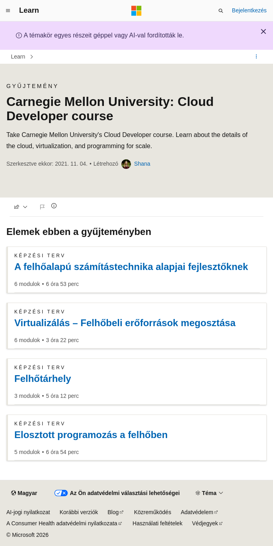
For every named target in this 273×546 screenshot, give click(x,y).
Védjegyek (205, 523)
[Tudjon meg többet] (54, 206)
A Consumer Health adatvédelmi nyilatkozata (61, 523)
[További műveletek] (256, 57)
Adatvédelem (197, 512)
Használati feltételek (157, 523)
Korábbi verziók (79, 512)
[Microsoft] (136, 11)
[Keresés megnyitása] (221, 11)
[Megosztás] (21, 207)
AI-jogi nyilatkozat (28, 512)
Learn (18, 56)
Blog (113, 512)
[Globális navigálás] (8, 11)
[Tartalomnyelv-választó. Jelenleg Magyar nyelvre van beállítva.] (24, 493)
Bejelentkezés (249, 10)
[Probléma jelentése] (43, 207)
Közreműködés (152, 512)
